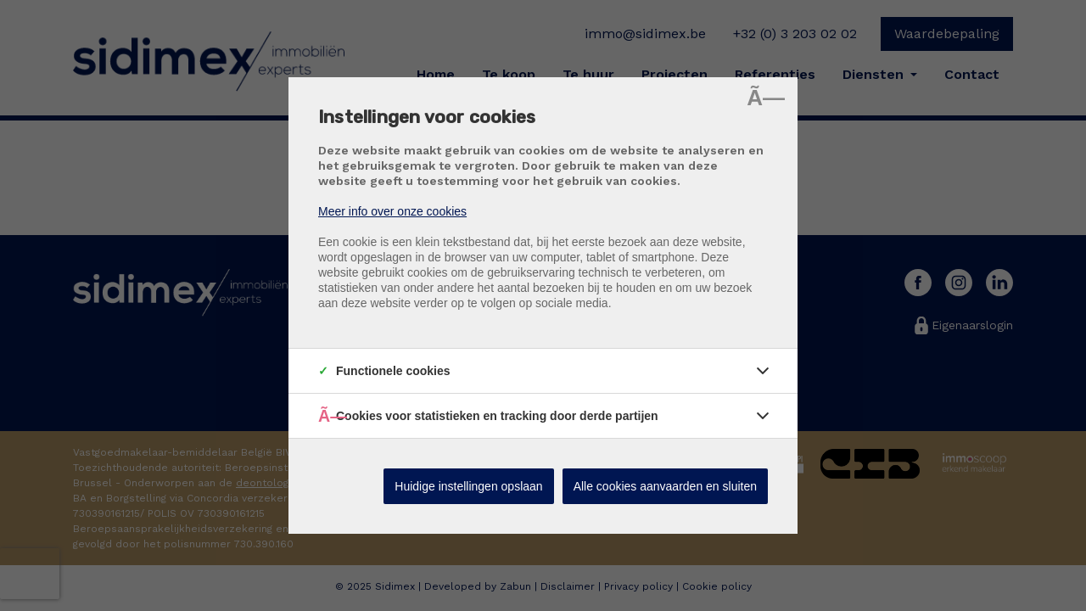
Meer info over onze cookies (392, 211)
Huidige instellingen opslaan (468, 486)
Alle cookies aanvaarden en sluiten (665, 486)
